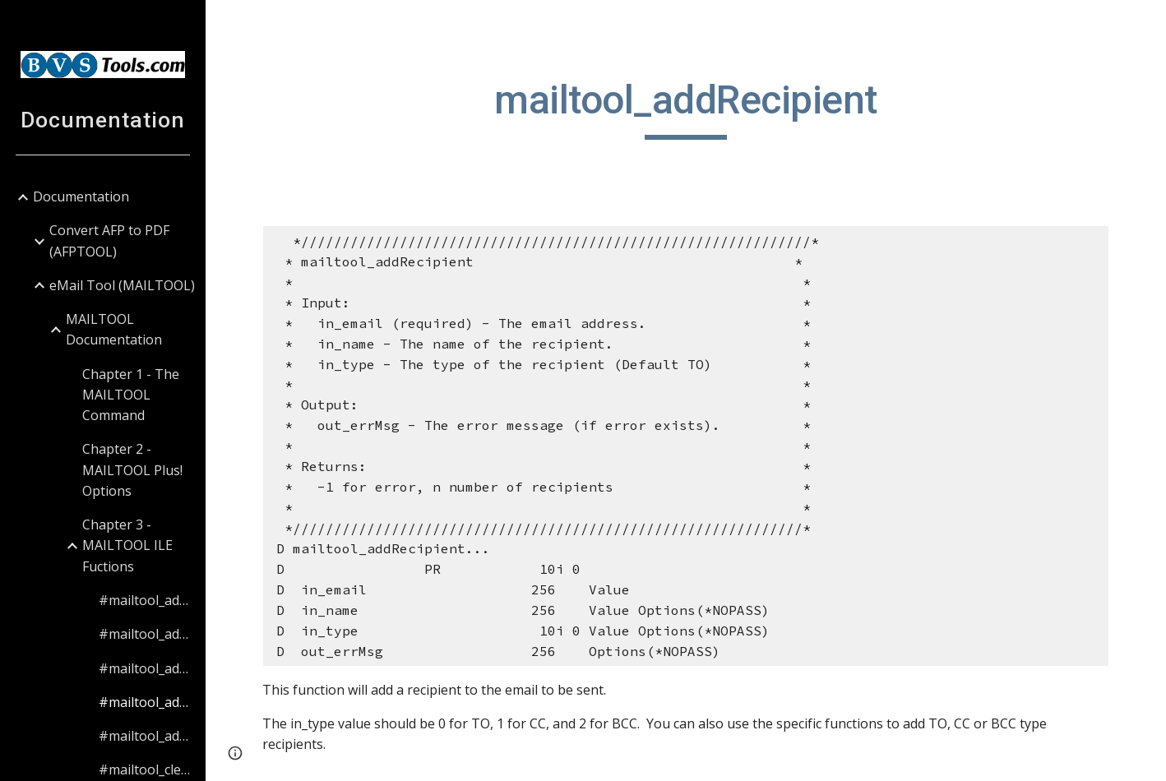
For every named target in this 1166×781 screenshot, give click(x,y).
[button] (1146, 23)
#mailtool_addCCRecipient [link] (147, 668)
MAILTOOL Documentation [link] (114, 329)
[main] (685, 107)
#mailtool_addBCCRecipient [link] (147, 634)
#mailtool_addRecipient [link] (147, 702)
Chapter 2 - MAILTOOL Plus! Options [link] (132, 470)
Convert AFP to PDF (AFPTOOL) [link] (109, 240)
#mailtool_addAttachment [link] (147, 600)
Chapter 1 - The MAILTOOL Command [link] (130, 395)
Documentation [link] (81, 196)
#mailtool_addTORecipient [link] (147, 736)
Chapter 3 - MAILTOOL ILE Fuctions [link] (127, 545)
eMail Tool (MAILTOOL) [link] (122, 285)
